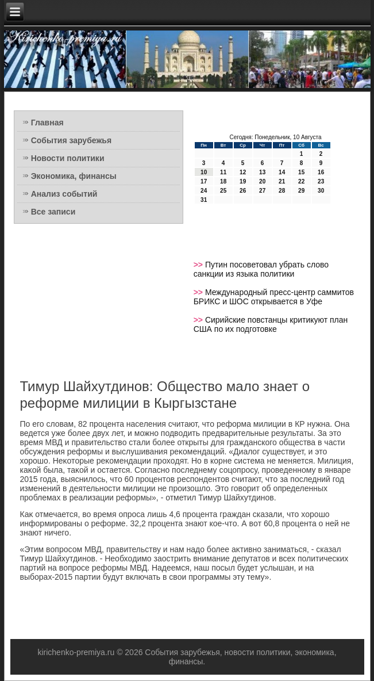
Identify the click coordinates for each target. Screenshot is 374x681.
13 (262, 172)
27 (262, 191)
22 (301, 181)
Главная (47, 122)
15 (301, 172)
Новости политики (68, 158)
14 (282, 172)
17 (204, 181)
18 (223, 181)
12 (243, 172)
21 (282, 181)
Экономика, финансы (74, 176)
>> (199, 264)
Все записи (53, 211)
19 (243, 181)
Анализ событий (64, 193)
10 (204, 172)
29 (301, 191)
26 (243, 191)
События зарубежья (71, 140)
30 (321, 191)
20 (262, 181)
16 (321, 172)
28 (282, 191)
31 (204, 200)
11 (223, 172)
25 (223, 191)
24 (204, 191)
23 (321, 181)
